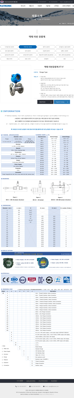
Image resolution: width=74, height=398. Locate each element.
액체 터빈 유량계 (28, 47)
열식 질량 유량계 (9, 51)
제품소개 (31, 6)
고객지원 (56, 6)
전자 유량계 (28, 51)
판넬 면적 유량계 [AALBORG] (46, 55)
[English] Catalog (60, 102)
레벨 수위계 (9, 59)
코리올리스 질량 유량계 (64, 47)
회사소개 (23, 6)
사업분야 (40, 6)
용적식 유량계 (46, 47)
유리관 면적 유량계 (27, 55)
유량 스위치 (28, 59)
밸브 (65, 59)
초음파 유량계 (46, 51)
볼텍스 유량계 (64, 51)
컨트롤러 (46, 59)
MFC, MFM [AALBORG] (64, 55)
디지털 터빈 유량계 (9, 47)
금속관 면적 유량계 (9, 55)
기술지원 (48, 6)
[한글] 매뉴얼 (42, 102)
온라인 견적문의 (66, 6)
